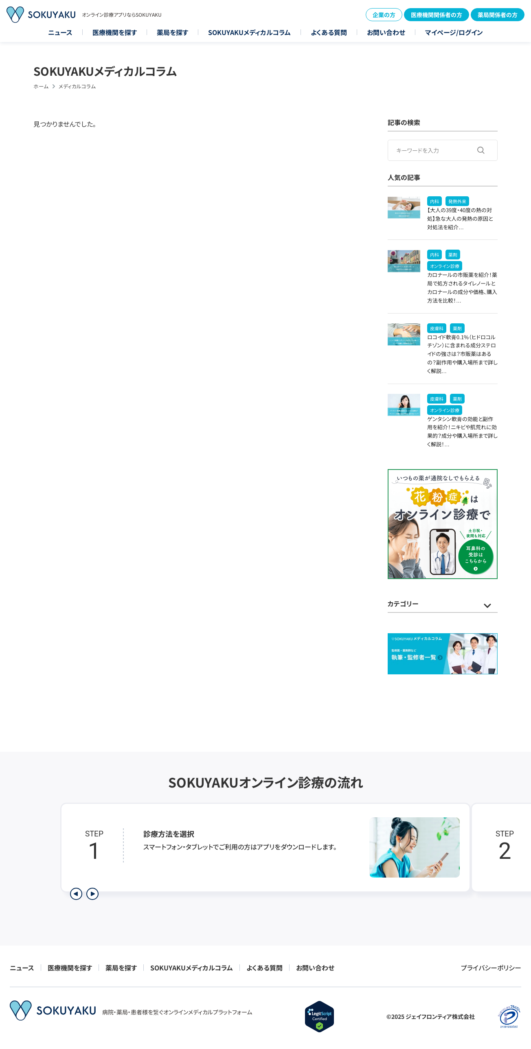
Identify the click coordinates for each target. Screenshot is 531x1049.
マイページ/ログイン (454, 32)
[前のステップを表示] (76, 894)
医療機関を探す (114, 32)
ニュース (60, 32)
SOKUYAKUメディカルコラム (249, 32)
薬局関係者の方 (498, 15)
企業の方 (384, 15)
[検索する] (481, 150)
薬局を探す (172, 32)
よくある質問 (329, 32)
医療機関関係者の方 (436, 15)
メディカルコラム (77, 86)
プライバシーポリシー (491, 967)
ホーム (40, 86)
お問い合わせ (386, 32)
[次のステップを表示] (92, 894)
